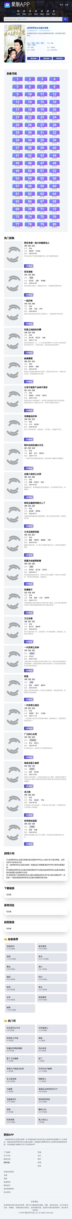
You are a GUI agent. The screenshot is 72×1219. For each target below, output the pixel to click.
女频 (5, 1175)
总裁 (33, 332)
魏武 (52, 50)
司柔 (49, 540)
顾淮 (35, 598)
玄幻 (39, 1155)
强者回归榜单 (9, 1172)
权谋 (33, 737)
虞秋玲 (43, 685)
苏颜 (30, 830)
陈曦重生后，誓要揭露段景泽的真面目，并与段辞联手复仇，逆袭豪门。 (45, 488)
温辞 (30, 772)
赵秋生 (32, 653)
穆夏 (30, 540)
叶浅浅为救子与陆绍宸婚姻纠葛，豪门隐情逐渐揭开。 (42, 256)
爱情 (26, 246)
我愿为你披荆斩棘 (32, 560)
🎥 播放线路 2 (46, 58)
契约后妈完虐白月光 (33, 445)
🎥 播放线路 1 (33, 58)
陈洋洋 (38, 338)
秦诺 (30, 453)
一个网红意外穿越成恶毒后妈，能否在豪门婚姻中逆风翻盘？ (44, 458)
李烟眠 (43, 281)
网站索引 (7, 1185)
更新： (26, 253)
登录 (61, 5)
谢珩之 (36, 743)
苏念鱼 (31, 281)
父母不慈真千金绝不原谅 (35, 387)
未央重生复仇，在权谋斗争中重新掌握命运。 (39, 748)
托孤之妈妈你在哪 (32, 329)
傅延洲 (36, 540)
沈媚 (30, 309)
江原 (40, 598)
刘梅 (43, 338)
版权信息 (7, 1159)
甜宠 (33, 506)
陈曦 (30, 482)
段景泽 (36, 482)
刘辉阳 (31, 713)
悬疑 (33, 592)
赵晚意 (31, 395)
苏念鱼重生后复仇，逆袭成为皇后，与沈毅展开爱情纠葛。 (43, 286)
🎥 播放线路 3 (58, 58)
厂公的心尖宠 (30, 734)
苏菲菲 (44, 570)
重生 (33, 275)
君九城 (38, 570)
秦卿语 (55, 50)
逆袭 (26, 332)
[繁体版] (7, 1162)
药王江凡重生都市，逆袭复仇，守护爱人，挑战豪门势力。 (43, 429)
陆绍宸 (31, 251)
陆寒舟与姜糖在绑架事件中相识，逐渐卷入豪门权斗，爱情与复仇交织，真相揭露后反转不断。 (45, 373)
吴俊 (31, 278)
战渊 (35, 830)
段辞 (42, 482)
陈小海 (31, 338)
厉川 (35, 453)
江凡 (30, 424)
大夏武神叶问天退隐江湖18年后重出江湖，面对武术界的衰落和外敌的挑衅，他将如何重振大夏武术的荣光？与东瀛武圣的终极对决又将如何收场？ (45, 663)
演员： (26, 248)
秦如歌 (36, 800)
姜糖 (37, 366)
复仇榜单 (7, 1192)
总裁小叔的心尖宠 (32, 474)
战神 (34, 45)
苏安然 (31, 570)
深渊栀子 (28, 589)
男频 (5, 1178)
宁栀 (30, 598)
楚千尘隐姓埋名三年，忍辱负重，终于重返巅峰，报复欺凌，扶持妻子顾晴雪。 (45, 633)
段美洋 (32, 769)
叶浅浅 (38, 251)
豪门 (29, 361)
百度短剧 (33, 740)
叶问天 (31, 656)
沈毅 (37, 281)
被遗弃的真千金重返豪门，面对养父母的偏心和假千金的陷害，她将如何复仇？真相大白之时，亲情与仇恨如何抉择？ (45, 401)
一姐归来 (28, 300)
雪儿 (37, 713)
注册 (66, 5)
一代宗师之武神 (31, 647)
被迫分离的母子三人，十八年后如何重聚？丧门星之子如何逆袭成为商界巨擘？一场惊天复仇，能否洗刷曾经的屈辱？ (45, 344)
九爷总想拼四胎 (31, 531)
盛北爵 (31, 511)
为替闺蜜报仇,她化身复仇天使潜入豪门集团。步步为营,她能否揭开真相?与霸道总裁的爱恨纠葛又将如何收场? (45, 604)
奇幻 (29, 45)
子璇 (42, 800)
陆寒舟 (31, 366)
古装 (29, 275)
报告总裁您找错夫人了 (34, 502)
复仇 (37, 43)
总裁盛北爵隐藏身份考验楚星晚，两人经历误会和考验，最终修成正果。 (45, 517)
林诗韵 (36, 424)
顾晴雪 (38, 627)
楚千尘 (31, 627)
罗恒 (40, 309)
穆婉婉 (43, 540)
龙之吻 (27, 791)
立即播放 (28, 266)
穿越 (33, 43)
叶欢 (30, 800)
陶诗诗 (41, 453)
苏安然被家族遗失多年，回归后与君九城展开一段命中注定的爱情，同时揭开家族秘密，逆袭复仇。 (45, 576)
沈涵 (35, 309)
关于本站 (7, 1155)
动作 (26, 303)
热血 (29, 650)
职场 (29, 592)
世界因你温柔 (30, 820)
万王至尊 (28, 618)
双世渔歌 (28, 271)
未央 (30, 743)
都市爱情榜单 (9, 1189)
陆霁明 (47, 598)
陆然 (30, 685)
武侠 (26, 708)
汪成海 (43, 713)
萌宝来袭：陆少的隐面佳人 (37, 242)
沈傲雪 (36, 685)
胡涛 (31, 567)
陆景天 (44, 395)
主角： (26, 251)
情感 (39, 1162)
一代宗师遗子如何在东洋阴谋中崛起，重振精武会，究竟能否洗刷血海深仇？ (45, 719)
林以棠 (36, 772)
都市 (42, 43)
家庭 (33, 303)
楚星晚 (38, 511)
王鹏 (31, 682)
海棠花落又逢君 (31, 763)
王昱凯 (32, 827)
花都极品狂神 (30, 416)
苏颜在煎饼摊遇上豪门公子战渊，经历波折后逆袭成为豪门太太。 (44, 836)
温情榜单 (7, 1182)
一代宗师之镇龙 (31, 705)
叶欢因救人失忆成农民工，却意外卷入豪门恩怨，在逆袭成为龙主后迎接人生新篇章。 (45, 806)
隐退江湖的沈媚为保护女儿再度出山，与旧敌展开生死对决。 (44, 314)
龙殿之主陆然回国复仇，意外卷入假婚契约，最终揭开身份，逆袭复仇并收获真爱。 (45, 691)
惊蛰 (26, 676)
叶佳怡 (38, 395)
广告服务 (7, 1152)
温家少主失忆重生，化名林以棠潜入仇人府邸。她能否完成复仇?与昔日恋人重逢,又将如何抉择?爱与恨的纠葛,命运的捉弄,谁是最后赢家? (45, 779)
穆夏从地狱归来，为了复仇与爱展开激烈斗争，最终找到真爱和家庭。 (45, 546)
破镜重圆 (28, 358)
